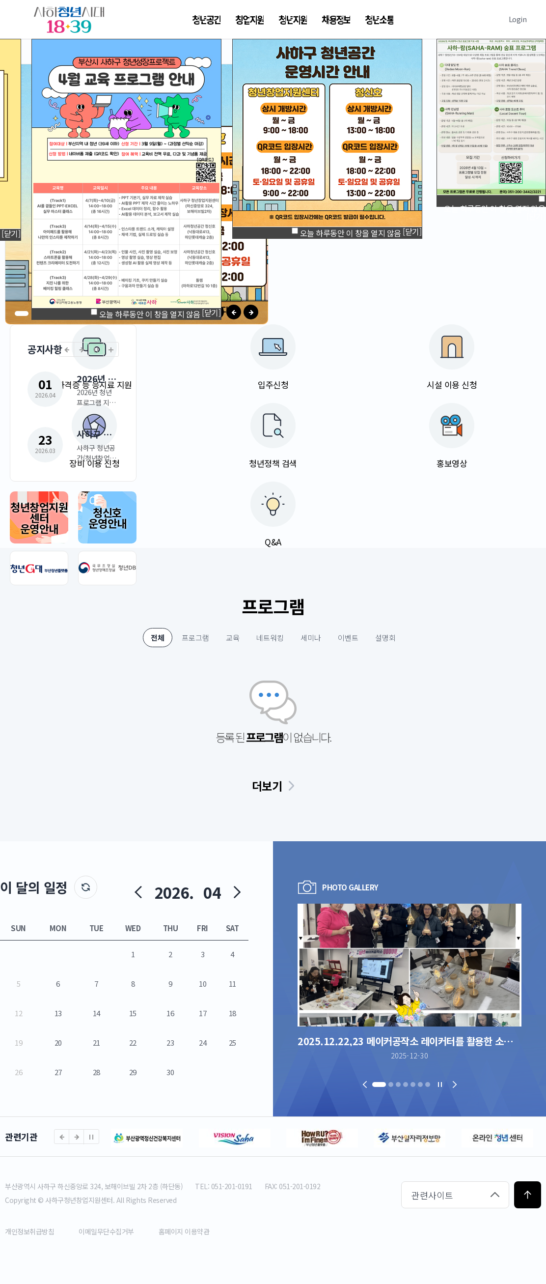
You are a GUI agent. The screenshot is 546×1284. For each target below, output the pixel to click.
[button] (21, 313)
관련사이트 (432, 1195)
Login (518, 19)
